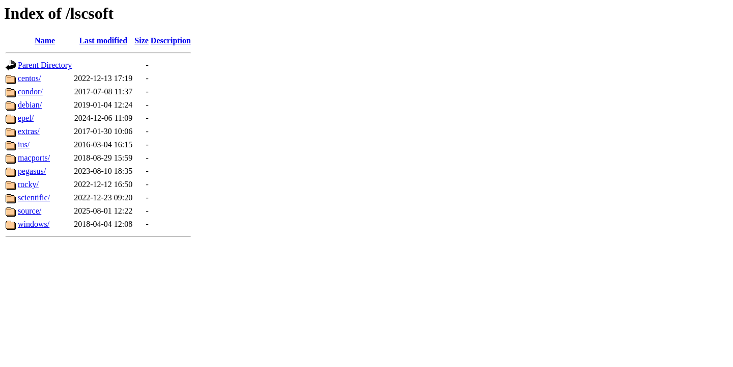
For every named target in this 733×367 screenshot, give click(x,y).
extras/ (29, 131)
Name (45, 40)
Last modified (103, 40)
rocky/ (28, 184)
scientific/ (34, 197)
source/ (29, 210)
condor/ (30, 91)
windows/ (33, 224)
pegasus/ (32, 171)
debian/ (30, 104)
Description (171, 40)
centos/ (29, 78)
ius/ (24, 144)
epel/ (26, 118)
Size (141, 40)
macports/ (34, 157)
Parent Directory (45, 65)
